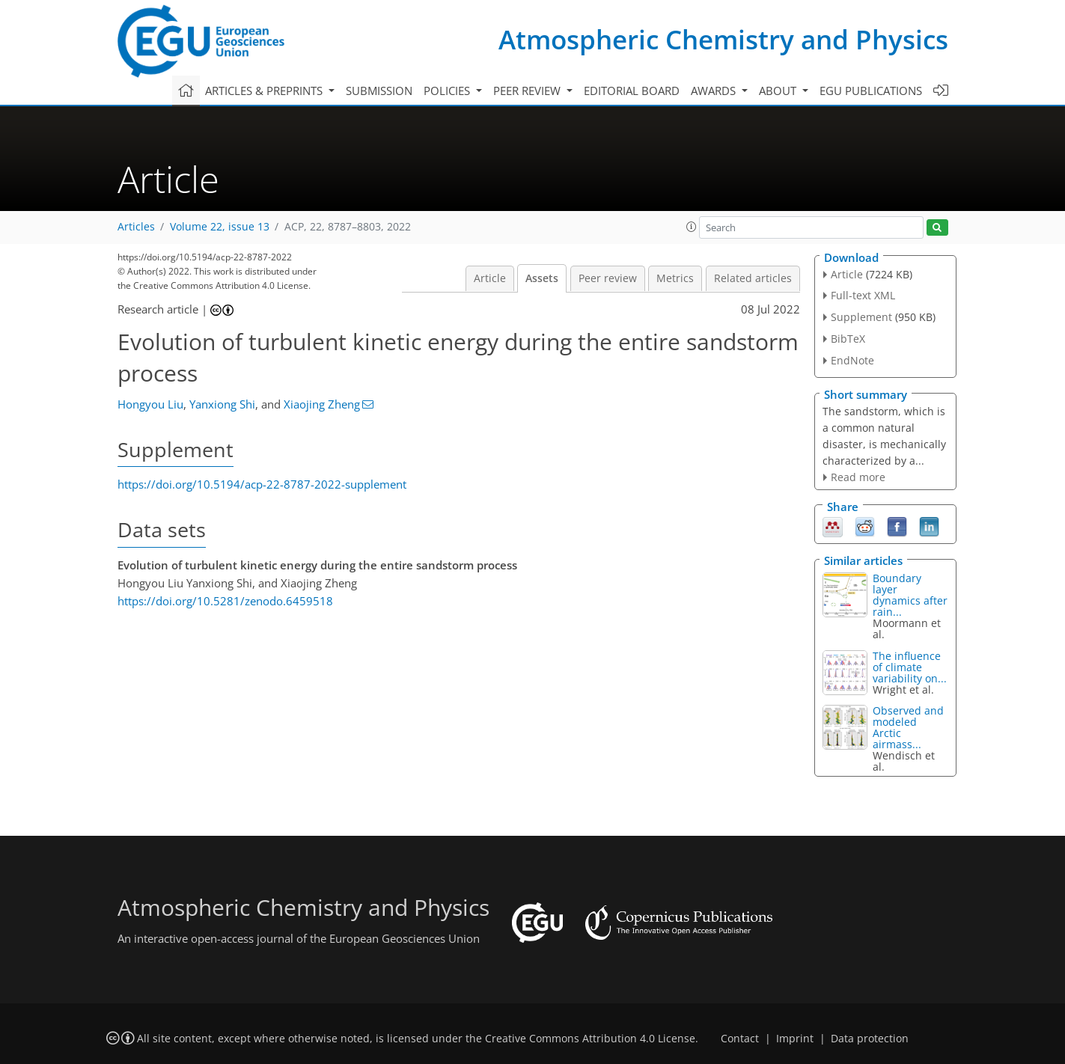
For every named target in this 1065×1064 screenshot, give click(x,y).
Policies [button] (448, 90)
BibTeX (848, 338)
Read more (858, 477)
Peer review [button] (528, 90)
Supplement (861, 317)
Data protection (870, 1038)
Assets (541, 278)
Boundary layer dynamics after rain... (910, 595)
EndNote (852, 360)
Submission (379, 90)
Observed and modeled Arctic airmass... (908, 727)
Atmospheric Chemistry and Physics (723, 39)
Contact (740, 1038)
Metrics (675, 278)
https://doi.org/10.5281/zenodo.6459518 (225, 600)
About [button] (779, 90)
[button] (691, 226)
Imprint (795, 1038)
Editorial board (632, 90)
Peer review (608, 278)
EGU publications (871, 90)
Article (490, 278)
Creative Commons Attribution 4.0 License (590, 1038)
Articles (136, 226)
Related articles (753, 278)
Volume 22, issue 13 (219, 226)
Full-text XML (863, 295)
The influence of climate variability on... (910, 667)
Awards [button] (715, 90)
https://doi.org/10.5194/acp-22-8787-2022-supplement (262, 484)
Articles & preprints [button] (265, 90)
